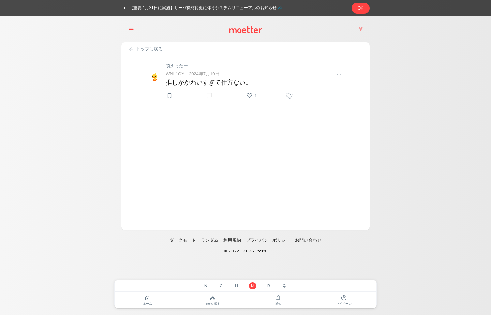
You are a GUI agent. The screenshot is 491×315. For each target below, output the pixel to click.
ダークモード (182, 240)
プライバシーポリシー (268, 240)
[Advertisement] (245, 161)
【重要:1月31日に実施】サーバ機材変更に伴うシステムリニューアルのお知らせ (201, 8)
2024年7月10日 (204, 73)
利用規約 (232, 240)
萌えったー (177, 66)
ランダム (210, 240)
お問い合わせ (308, 240)
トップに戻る (145, 49)
